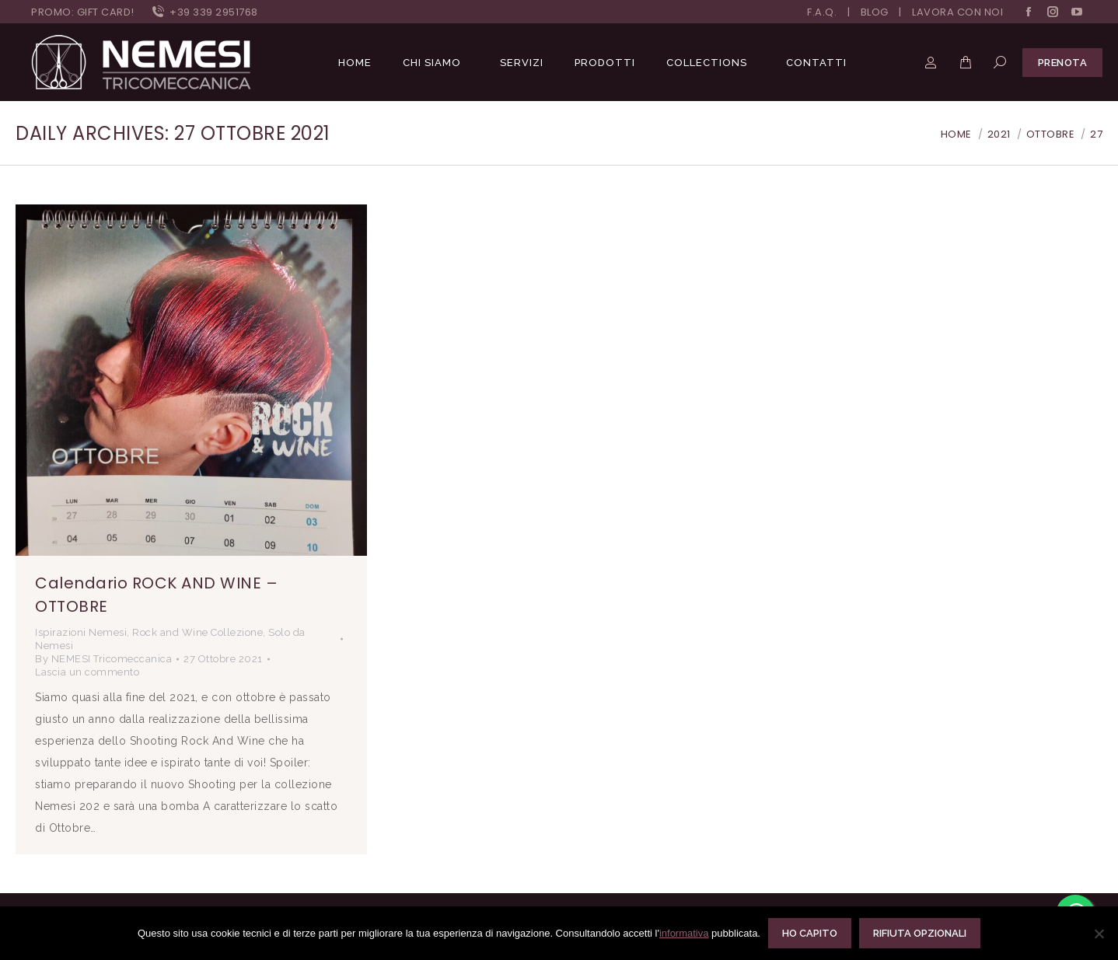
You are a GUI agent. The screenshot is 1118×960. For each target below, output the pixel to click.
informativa (684, 933)
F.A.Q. (822, 12)
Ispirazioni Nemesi (81, 632)
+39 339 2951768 (204, 12)
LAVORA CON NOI (957, 12)
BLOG (875, 12)
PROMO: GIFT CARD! (83, 12)
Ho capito (809, 933)
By (103, 659)
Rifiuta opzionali (919, 933)
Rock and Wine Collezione (197, 632)
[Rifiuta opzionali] (1098, 933)
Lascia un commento (87, 672)
